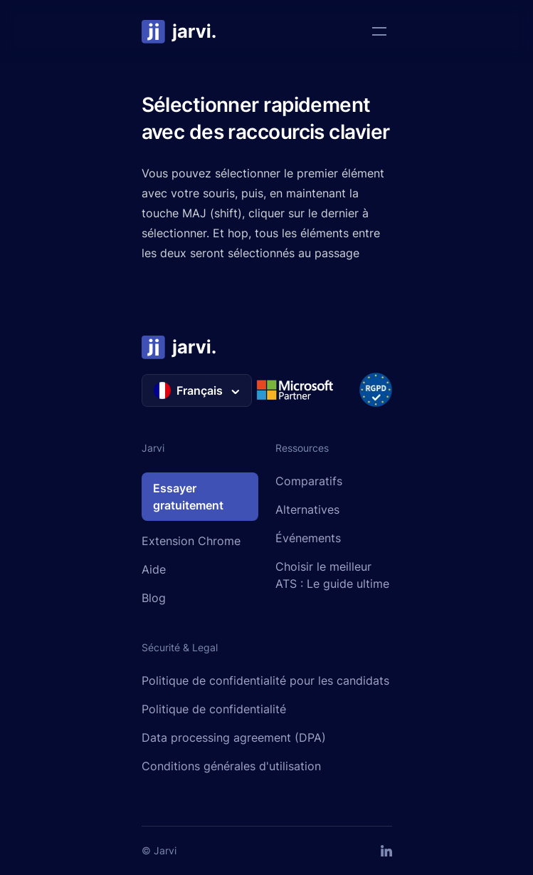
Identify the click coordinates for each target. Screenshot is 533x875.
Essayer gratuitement (188, 496)
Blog (154, 598)
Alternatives (307, 509)
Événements (308, 538)
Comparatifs (308, 481)
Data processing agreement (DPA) (234, 737)
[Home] (179, 31)
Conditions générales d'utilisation (231, 766)
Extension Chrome (191, 541)
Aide (154, 569)
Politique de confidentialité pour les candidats (265, 680)
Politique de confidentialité (214, 709)
